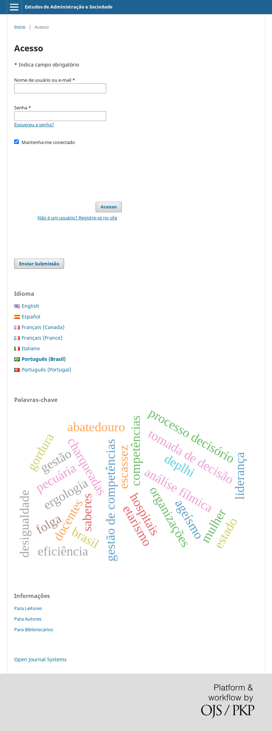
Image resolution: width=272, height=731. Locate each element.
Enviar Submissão (39, 263)
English (30, 306)
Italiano (31, 348)
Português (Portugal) (46, 369)
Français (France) (42, 337)
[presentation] (68, 170)
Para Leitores (28, 608)
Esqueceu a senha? (34, 124)
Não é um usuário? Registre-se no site (77, 217)
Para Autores (27, 619)
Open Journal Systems (40, 659)
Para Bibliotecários (33, 629)
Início (20, 27)
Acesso (109, 206)
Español (31, 316)
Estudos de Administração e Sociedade (69, 7)
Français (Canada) (43, 327)
